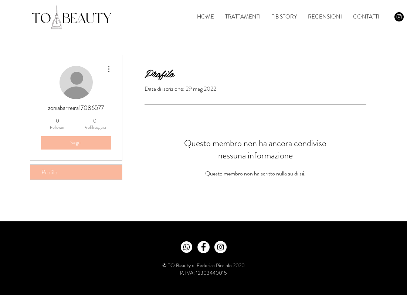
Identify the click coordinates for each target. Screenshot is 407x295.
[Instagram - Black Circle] (399, 16)
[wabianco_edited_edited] (186, 247)
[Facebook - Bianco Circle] (203, 247)
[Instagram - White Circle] (220, 247)
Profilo (49, 172)
